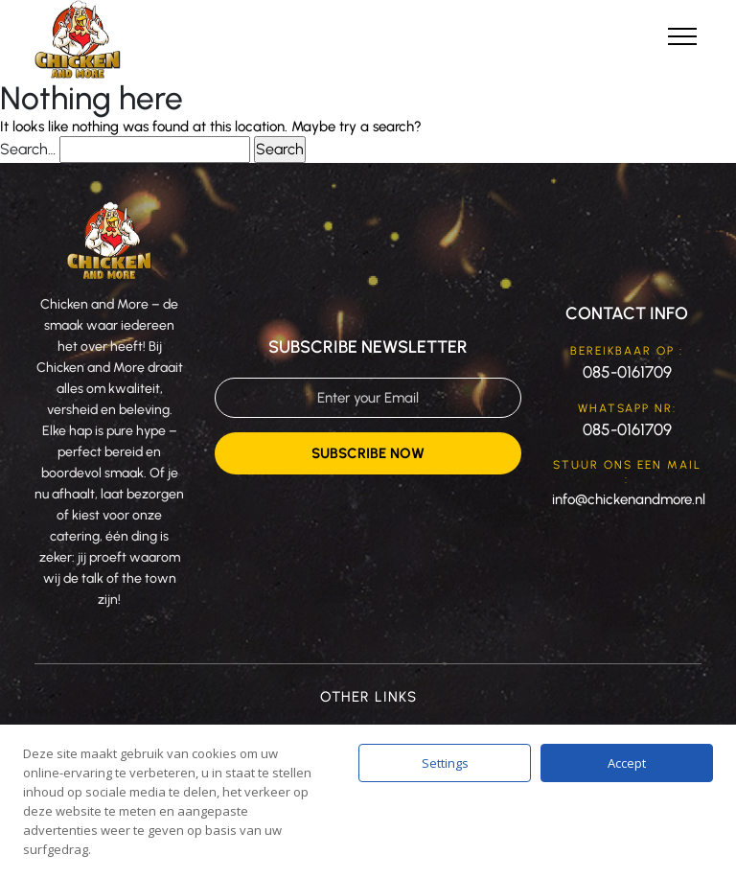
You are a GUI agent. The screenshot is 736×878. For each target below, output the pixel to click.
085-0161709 (627, 371)
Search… (28, 149)
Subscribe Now (368, 453)
